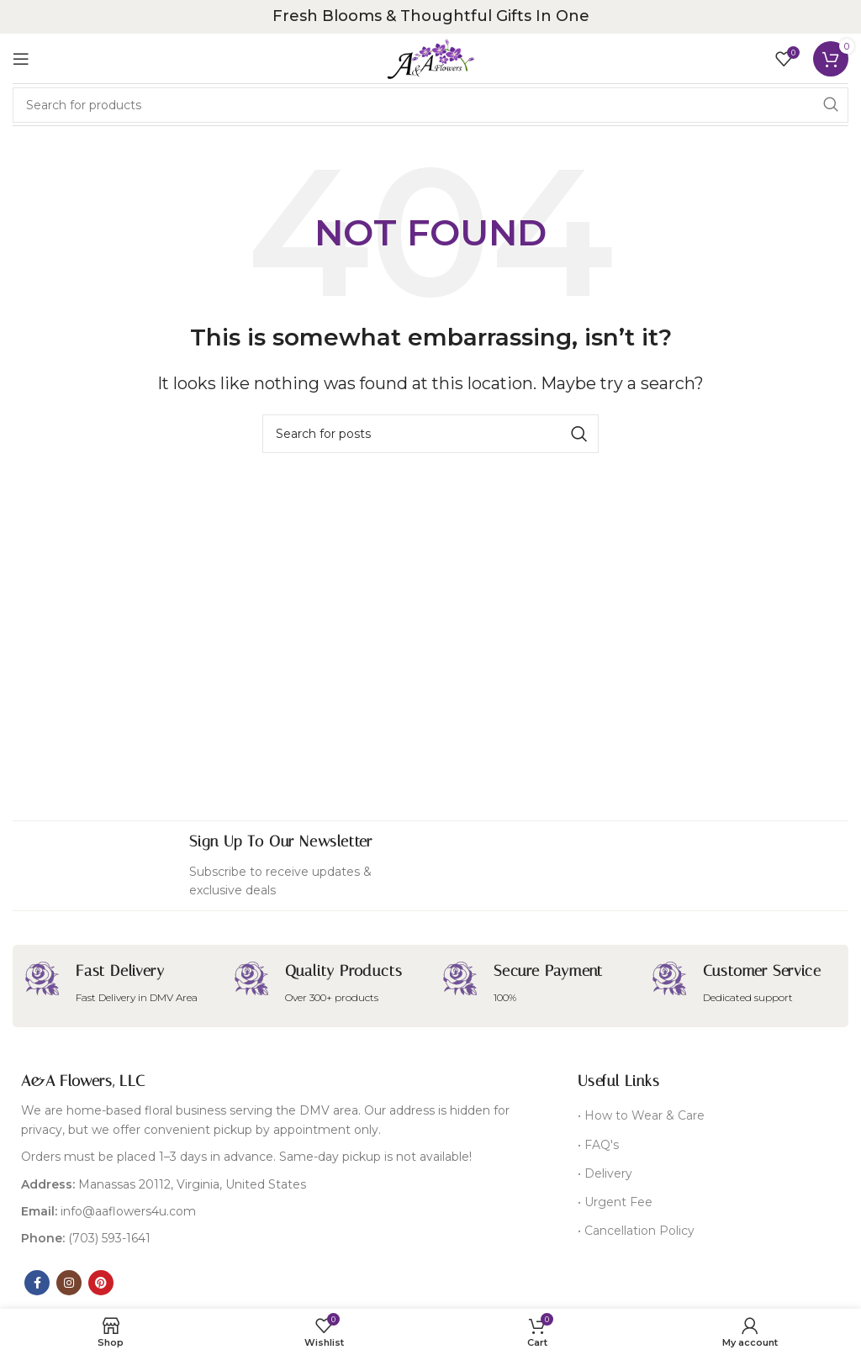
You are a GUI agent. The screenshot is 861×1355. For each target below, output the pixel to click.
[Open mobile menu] (21, 59)
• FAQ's (598, 1144)
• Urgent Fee (615, 1202)
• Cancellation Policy (636, 1230)
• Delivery (605, 1173)
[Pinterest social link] (101, 1282)
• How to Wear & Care (641, 1115)
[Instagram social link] (69, 1282)
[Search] (430, 105)
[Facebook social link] (37, 1282)
